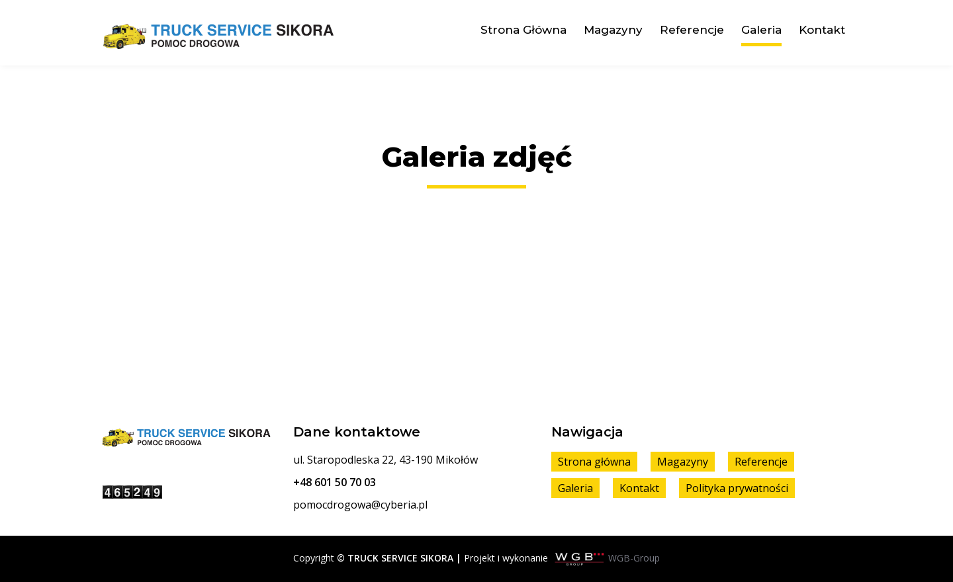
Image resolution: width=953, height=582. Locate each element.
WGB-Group (634, 558)
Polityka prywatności (737, 488)
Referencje (692, 29)
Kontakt (822, 29)
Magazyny (613, 29)
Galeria (761, 29)
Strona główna (523, 29)
